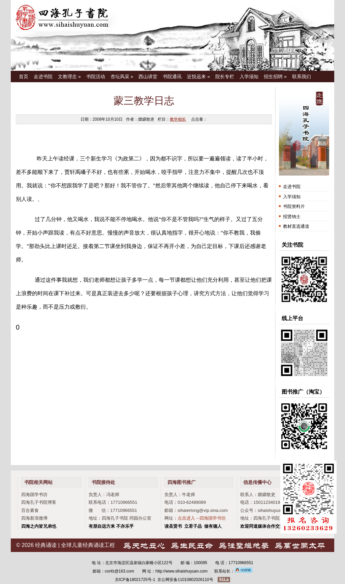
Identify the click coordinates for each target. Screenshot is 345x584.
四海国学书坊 (34, 494)
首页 (23, 76)
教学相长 (178, 119)
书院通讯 (172, 76)
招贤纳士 (292, 216)
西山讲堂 (147, 76)
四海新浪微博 (34, 518)
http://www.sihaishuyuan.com (181, 571)
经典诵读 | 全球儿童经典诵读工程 (75, 545)
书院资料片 (294, 206)
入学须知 (249, 76)
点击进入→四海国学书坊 (202, 518)
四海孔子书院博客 (38, 502)
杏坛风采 (122, 76)
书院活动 (95, 76)
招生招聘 (275, 76)
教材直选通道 (296, 226)
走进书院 (43, 76)
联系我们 (301, 76)
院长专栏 (224, 76)
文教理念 (69, 76)
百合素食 (30, 510)
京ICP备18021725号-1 (135, 579)
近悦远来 (198, 76)
